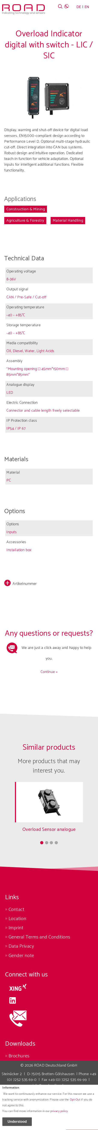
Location (17, 919)
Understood (17, 1123)
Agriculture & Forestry (25, 220)
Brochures (19, 1056)
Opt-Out (75, 1101)
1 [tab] (41, 842)
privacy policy (59, 1113)
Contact (17, 909)
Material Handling (68, 220)
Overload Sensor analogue (49, 829)
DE (78, 7)
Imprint (16, 928)
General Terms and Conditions (39, 937)
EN (87, 7)
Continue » (49, 672)
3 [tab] (51, 842)
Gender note (21, 956)
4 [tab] (56, 842)
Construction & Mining (25, 209)
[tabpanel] (49, 810)
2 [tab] (46, 842)
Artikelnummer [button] (25, 584)
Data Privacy (21, 946)
